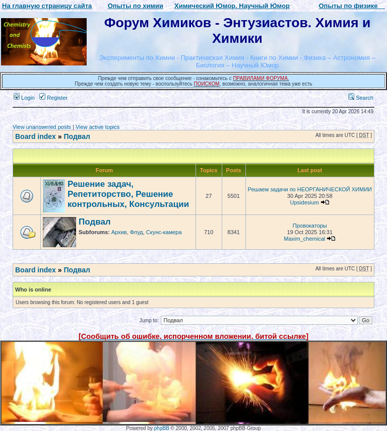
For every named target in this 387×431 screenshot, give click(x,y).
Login (24, 98)
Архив (119, 232)
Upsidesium (304, 202)
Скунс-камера (164, 232)
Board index (35, 136)
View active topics (97, 127)
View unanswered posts (42, 127)
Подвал (76, 136)
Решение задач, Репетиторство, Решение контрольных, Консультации (128, 194)
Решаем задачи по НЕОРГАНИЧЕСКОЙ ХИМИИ (310, 189)
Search (360, 98)
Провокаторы (310, 226)
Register (53, 98)
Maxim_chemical (304, 239)
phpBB (161, 428)
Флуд (136, 232)
